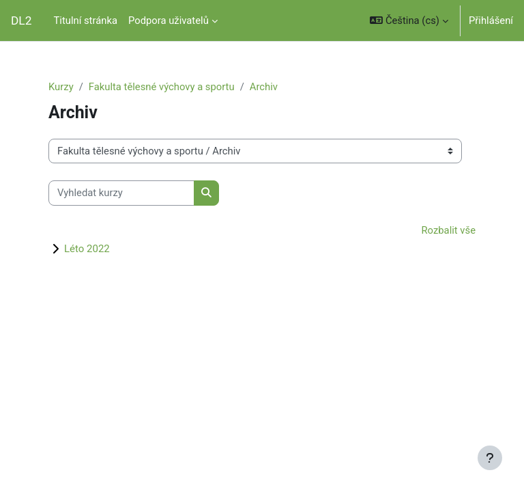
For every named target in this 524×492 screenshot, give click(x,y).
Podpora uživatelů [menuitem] (168, 20)
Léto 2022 (87, 249)
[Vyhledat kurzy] (121, 192)
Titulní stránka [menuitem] (85, 20)
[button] (409, 20)
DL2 (21, 20)
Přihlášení (491, 20)
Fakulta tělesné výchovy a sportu (162, 87)
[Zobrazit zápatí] (490, 458)
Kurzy (61, 87)
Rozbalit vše (449, 230)
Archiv (264, 87)
